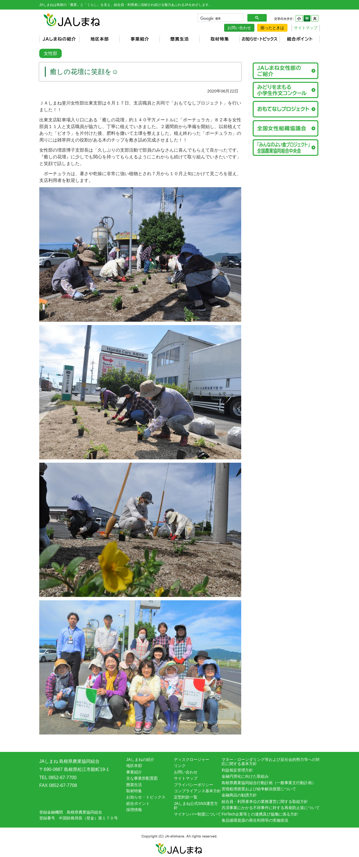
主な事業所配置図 (142, 778)
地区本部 (134, 765)
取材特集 (134, 791)
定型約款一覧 (185, 797)
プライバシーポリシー (193, 784)
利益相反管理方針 (237, 770)
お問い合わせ (239, 28)
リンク (180, 765)
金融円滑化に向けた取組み (245, 776)
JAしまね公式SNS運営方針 (196, 805)
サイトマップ (305, 28)
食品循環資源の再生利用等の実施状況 (255, 820)
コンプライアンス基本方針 (197, 791)
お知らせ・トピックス (145, 797)
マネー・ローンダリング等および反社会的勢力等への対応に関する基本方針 (271, 761)
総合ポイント (138, 803)
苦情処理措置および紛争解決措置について (259, 789)
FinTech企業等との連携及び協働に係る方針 (260, 814)
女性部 (50, 53)
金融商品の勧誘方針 (239, 795)
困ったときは (272, 28)
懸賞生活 (134, 784)
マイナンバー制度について (197, 814)
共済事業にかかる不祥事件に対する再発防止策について (271, 807)
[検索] (220, 18)
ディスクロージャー (191, 759)
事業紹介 (134, 772)
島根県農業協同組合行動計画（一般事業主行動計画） (269, 782)
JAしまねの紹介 (140, 759)
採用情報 (134, 809)
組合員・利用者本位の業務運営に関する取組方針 (265, 801)
